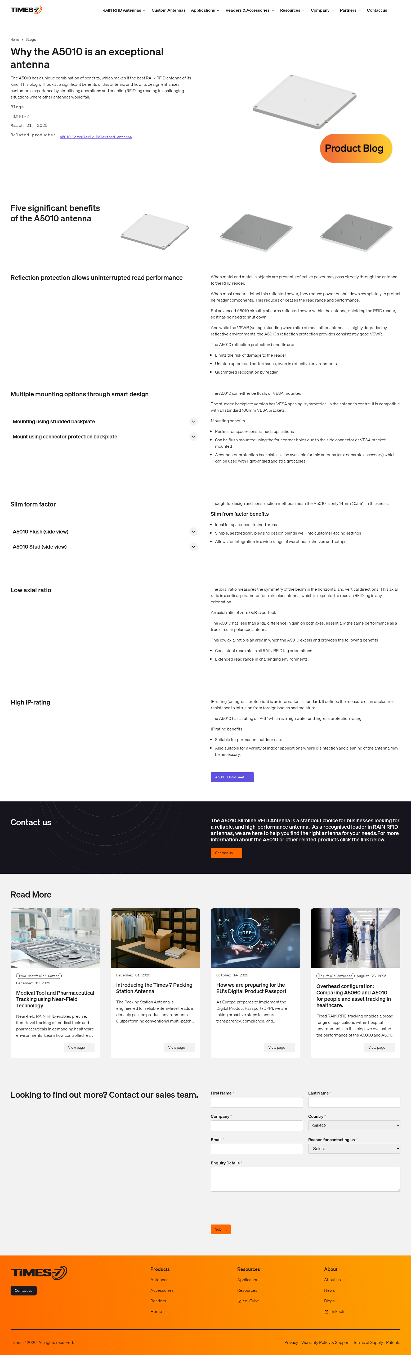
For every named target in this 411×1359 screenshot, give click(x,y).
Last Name (320, 1093)
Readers (158, 1304)
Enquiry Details (226, 1163)
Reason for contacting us (333, 1139)
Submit (221, 1233)
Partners (348, 10)
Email (217, 1139)
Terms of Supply (368, 1346)
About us (332, 1283)
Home (15, 39)
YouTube (251, 1304)
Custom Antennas (169, 10)
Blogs (30, 39)
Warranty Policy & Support (325, 1346)
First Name (222, 1093)
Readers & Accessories (248, 10)
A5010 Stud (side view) (39, 547)
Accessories (162, 1294)
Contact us (377, 10)
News (329, 1294)
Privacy (291, 1346)
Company (320, 10)
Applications (203, 10)
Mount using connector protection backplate (65, 436)
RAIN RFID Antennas (121, 10)
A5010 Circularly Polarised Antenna (96, 137)
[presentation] (251, 1213)
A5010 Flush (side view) (40, 531)
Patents (393, 1346)
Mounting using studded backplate (54, 421)
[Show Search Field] (395, 10)
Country (317, 1116)
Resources (290, 10)
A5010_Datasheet (229, 777)
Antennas (159, 1283)
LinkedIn (337, 1315)
